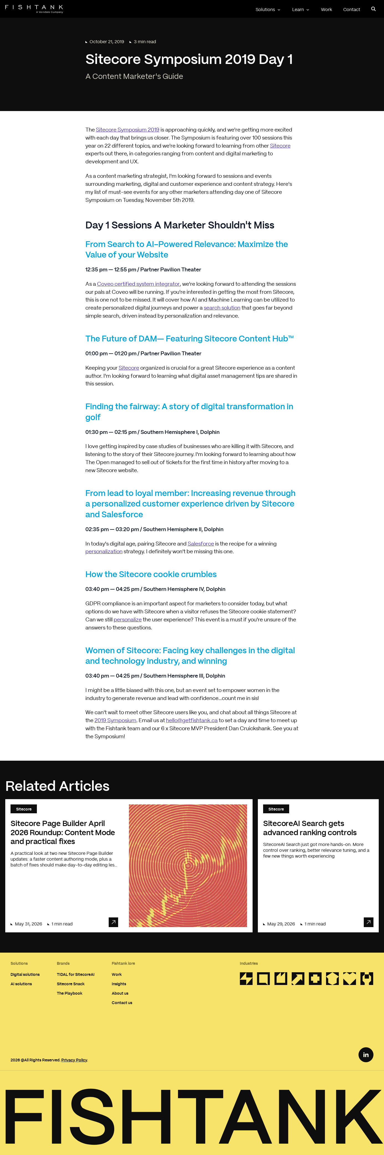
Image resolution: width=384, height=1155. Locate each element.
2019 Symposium (115, 720)
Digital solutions (25, 974)
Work (326, 9)
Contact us (122, 1002)
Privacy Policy (74, 1059)
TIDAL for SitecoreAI (76, 974)
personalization (104, 551)
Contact (351, 9)
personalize (128, 619)
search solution (222, 308)
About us (120, 993)
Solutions (268, 9)
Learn (301, 9)
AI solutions (21, 983)
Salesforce (201, 544)
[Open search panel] (373, 9)
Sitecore (280, 146)
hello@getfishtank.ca (192, 720)
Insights (119, 983)
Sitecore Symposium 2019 (127, 130)
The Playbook (69, 993)
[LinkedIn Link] (365, 1054)
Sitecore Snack (71, 983)
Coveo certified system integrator (138, 284)
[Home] (34, 9)
